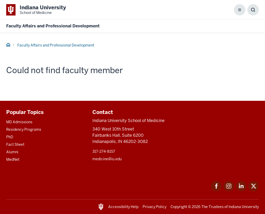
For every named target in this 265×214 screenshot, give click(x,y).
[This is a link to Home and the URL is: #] (8, 45)
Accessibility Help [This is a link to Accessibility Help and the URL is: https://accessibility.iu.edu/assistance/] (123, 206)
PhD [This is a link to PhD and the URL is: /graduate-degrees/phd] (9, 137)
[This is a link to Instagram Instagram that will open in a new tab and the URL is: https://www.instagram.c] (229, 190)
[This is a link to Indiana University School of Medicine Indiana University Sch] (36, 10)
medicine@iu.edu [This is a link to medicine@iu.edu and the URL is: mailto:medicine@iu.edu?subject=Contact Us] (107, 159)
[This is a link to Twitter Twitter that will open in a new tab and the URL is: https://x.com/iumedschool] (253, 190)
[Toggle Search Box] (253, 10)
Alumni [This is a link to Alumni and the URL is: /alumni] (12, 152)
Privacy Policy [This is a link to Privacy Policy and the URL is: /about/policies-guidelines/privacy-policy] (154, 206)
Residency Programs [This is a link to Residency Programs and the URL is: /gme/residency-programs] (23, 129)
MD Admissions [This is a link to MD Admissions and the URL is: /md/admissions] (19, 122)
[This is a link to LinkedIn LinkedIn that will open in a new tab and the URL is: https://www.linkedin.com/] (241, 190)
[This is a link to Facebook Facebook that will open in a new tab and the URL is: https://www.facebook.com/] (216, 190)
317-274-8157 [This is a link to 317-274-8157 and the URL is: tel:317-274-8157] (103, 151)
